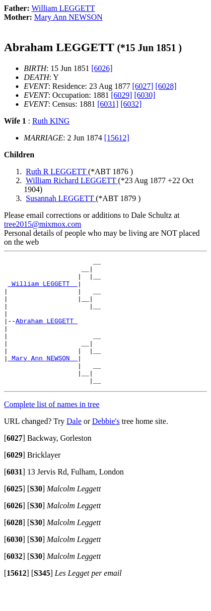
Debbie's (106, 446)
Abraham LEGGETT (46, 334)
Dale (74, 446)
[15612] (117, 138)
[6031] (108, 104)
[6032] (131, 104)
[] (14, 463)
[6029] (122, 95)
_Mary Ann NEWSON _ (42, 378)
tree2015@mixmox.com (42, 224)
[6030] (144, 95)
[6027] (142, 86)
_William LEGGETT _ (42, 289)
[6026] (102, 68)
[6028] (166, 86)
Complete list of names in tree (51, 429)
